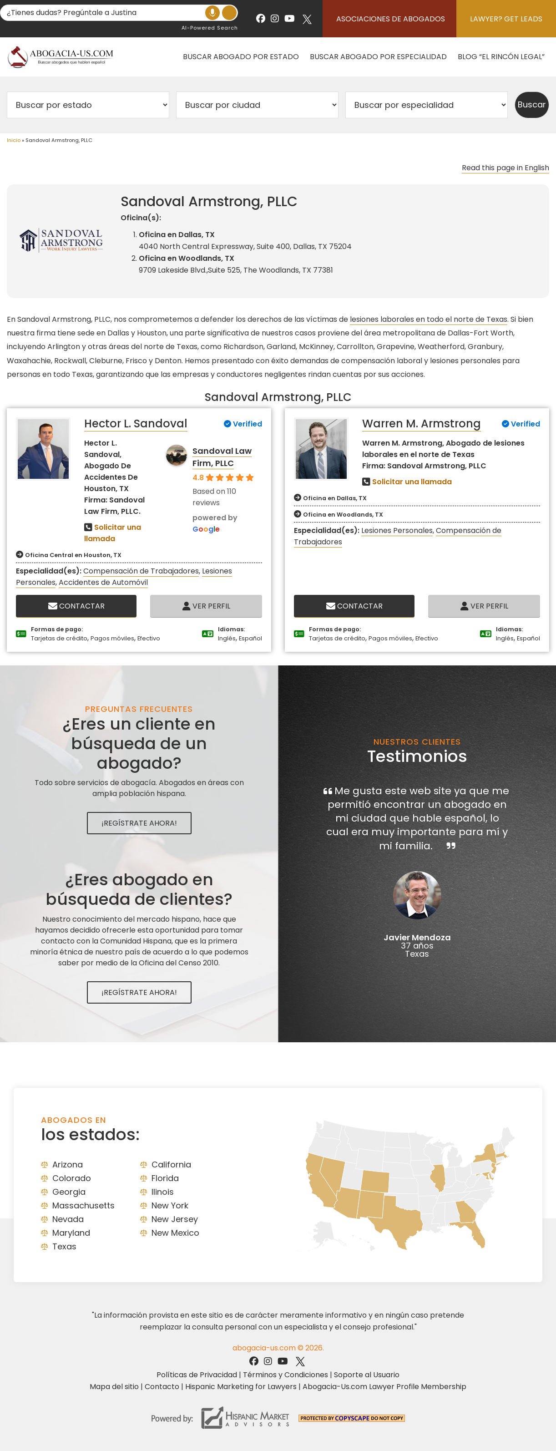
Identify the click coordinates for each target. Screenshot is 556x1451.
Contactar (76, 606)
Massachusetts (83, 1205)
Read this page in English (505, 167)
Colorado (71, 1178)
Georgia (69, 1191)
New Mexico (175, 1232)
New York (170, 1205)
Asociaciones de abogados (390, 19)
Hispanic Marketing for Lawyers (241, 1386)
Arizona (67, 1164)
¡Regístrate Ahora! (139, 823)
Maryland (71, 1232)
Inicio (13, 140)
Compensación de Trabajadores (141, 571)
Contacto (162, 1386)
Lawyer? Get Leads (506, 19)
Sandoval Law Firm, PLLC (222, 457)
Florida (165, 1178)
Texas (64, 1246)
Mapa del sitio (114, 1386)
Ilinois (163, 1191)
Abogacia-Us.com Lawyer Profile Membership (384, 1386)
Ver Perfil (206, 606)
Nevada (68, 1219)
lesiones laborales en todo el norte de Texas (428, 319)
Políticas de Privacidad (197, 1375)
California (171, 1164)
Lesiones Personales (397, 530)
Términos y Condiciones (285, 1375)
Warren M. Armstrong (421, 423)
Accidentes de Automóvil (103, 582)
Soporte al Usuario (366, 1375)
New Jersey (175, 1219)
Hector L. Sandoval (135, 423)
